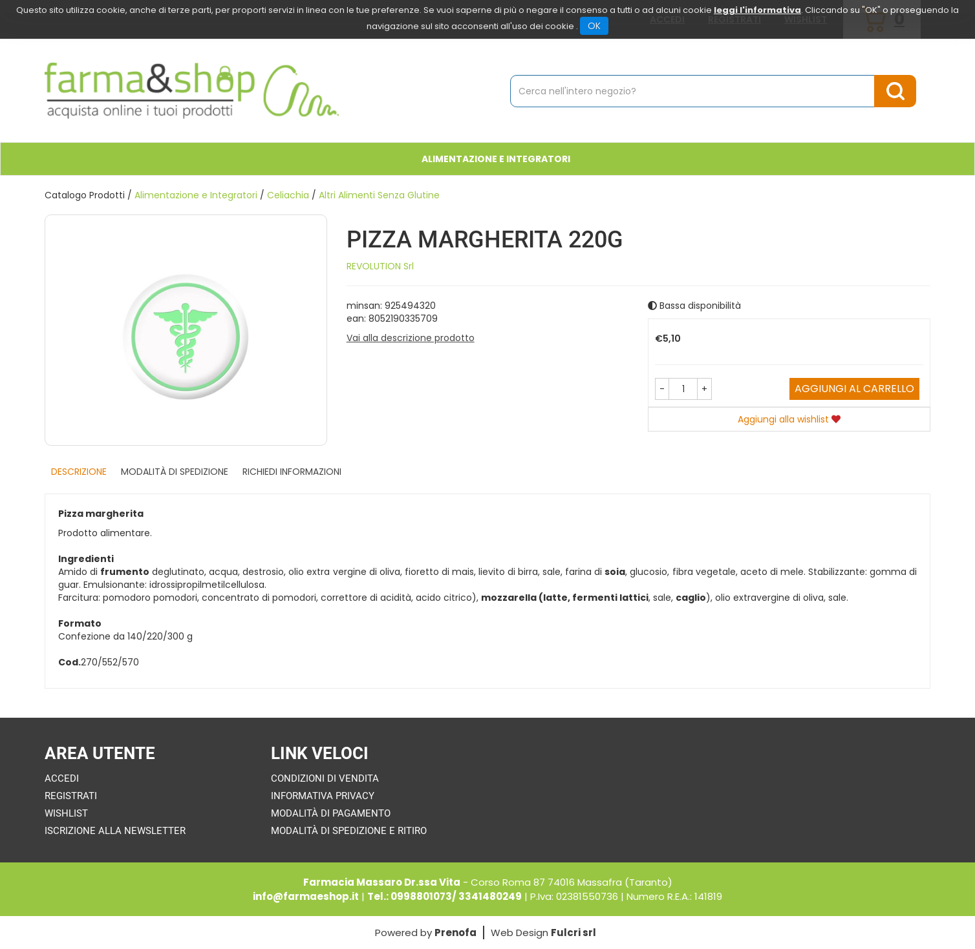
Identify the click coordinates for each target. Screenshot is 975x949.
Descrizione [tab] (79, 471)
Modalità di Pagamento (331, 813)
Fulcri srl (573, 932)
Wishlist (66, 813)
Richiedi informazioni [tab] (291, 471)
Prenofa (455, 932)
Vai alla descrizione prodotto (411, 337)
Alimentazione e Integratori (496, 158)
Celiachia (288, 195)
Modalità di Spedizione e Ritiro (349, 831)
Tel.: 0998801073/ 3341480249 (444, 896)
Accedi (62, 778)
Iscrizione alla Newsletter (115, 831)
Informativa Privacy (322, 796)
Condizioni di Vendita (325, 778)
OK (594, 25)
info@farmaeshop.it (306, 896)
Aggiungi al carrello (854, 388)
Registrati (71, 796)
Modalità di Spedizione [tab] (174, 471)
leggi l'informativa (757, 10)
